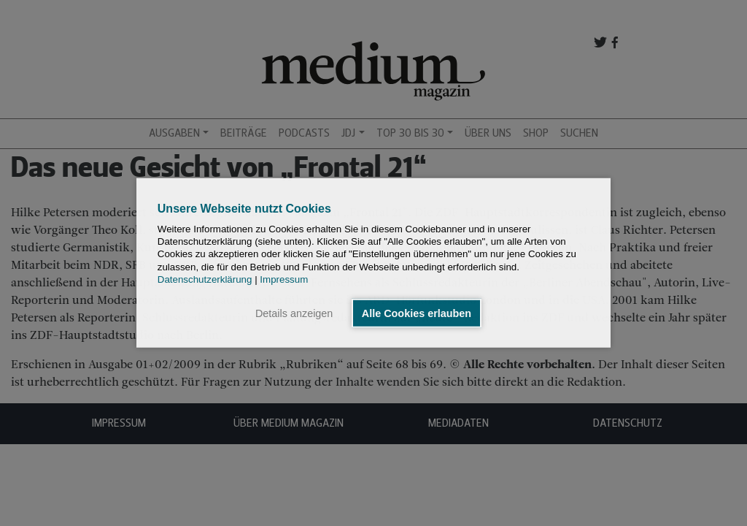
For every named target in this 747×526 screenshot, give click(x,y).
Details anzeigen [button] (294, 313)
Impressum (284, 279)
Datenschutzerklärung (205, 279)
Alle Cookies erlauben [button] (416, 313)
